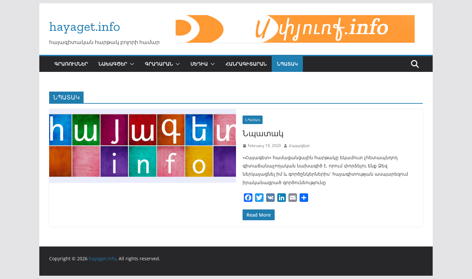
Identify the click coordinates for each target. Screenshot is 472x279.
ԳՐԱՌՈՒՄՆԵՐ (71, 64)
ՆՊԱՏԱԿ (287, 64)
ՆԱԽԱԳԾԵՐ (112, 64)
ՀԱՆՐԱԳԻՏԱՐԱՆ (246, 64)
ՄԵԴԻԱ (199, 64)
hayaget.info (84, 26)
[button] (130, 64)
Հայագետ (299, 145)
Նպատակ (263, 133)
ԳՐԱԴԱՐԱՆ (159, 64)
